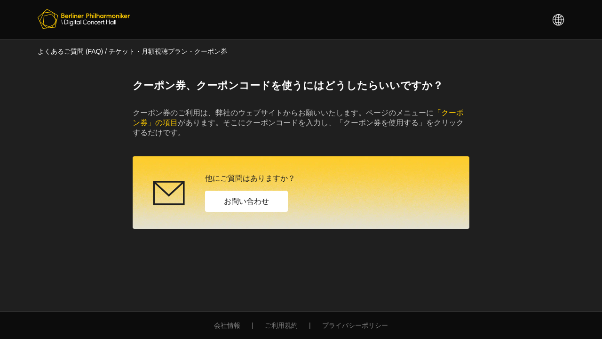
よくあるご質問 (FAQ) (70, 51)
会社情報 (227, 325)
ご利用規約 (281, 325)
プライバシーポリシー (355, 325)
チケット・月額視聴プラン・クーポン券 (168, 51)
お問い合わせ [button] (246, 201)
